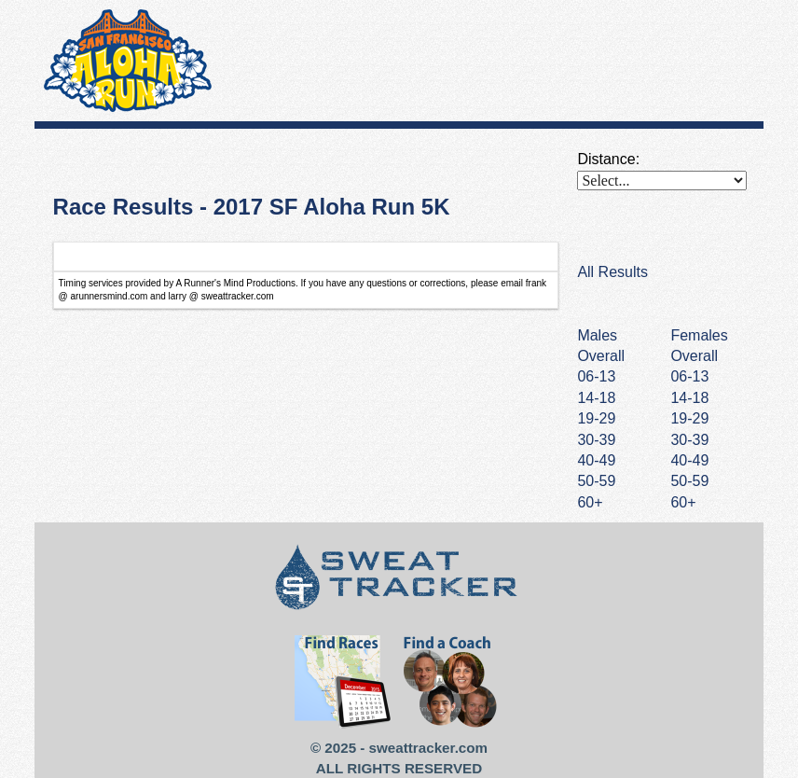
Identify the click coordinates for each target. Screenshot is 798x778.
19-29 (689, 418)
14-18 (689, 398)
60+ (682, 502)
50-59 (689, 481)
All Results (612, 272)
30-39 (689, 440)
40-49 (689, 460)
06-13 (689, 376)
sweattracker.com (428, 748)
